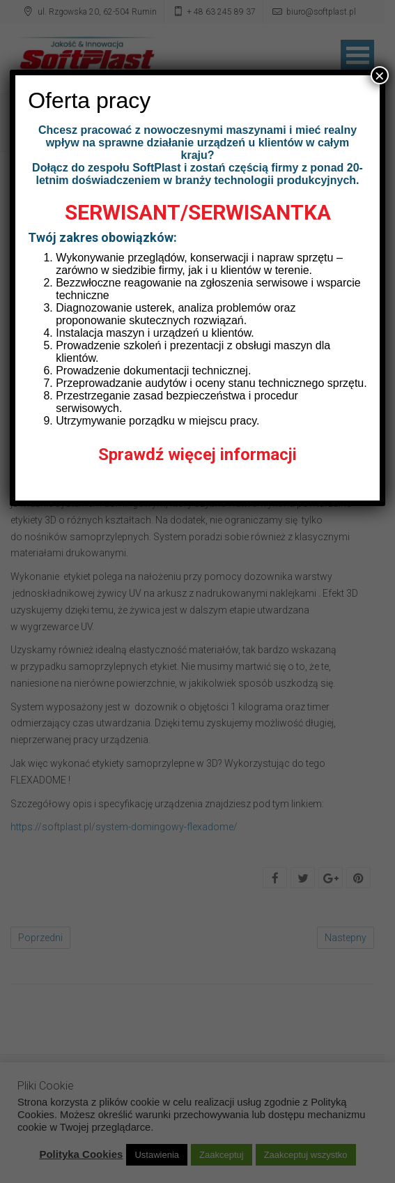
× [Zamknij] (380, 75)
